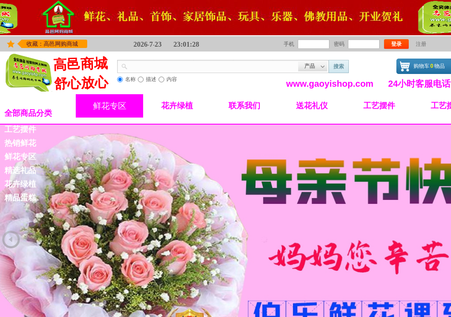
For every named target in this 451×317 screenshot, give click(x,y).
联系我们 (244, 105)
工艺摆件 (379, 105)
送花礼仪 (312, 105)
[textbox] (213, 65)
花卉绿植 (177, 105)
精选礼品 (20, 170)
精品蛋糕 (20, 197)
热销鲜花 (20, 143)
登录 (396, 44)
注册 (421, 44)
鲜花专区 (109, 106)
